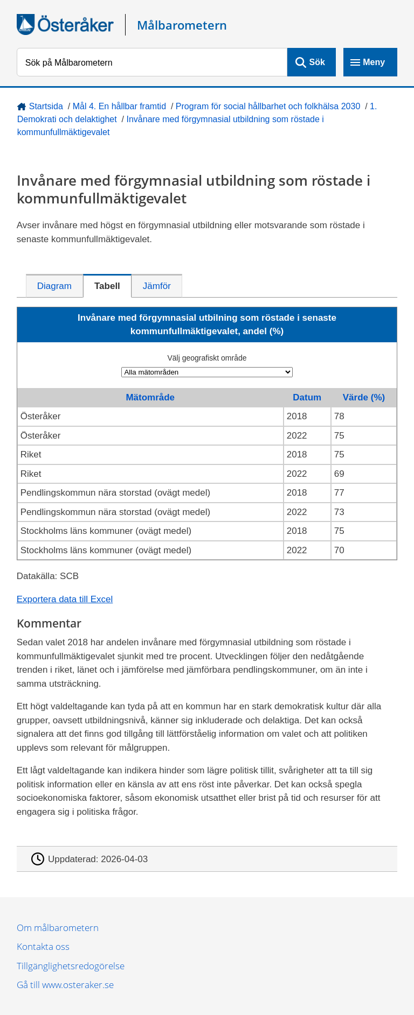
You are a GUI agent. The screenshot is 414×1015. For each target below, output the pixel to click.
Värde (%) (364, 397)
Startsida (46, 106)
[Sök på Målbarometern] (152, 62)
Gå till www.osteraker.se (65, 984)
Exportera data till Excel (65, 599)
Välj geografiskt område (206, 358)
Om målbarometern (58, 927)
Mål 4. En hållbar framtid (119, 106)
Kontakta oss (43, 946)
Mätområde (150, 397)
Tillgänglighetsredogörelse (71, 966)
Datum (307, 397)
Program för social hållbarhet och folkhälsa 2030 (268, 106)
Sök (317, 62)
